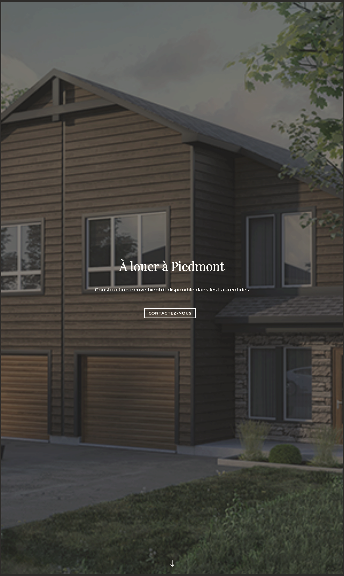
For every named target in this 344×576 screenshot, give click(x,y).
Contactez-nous (170, 312)
